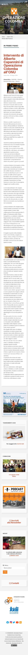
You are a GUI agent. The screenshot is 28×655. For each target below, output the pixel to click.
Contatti (14, 583)
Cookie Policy (18, 635)
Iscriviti (14, 520)
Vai (5, 571)
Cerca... (6, 565)
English (11, 4)
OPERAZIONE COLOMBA (14, 19)
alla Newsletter (14, 522)
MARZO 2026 (14, 555)
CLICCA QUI (20, 444)
